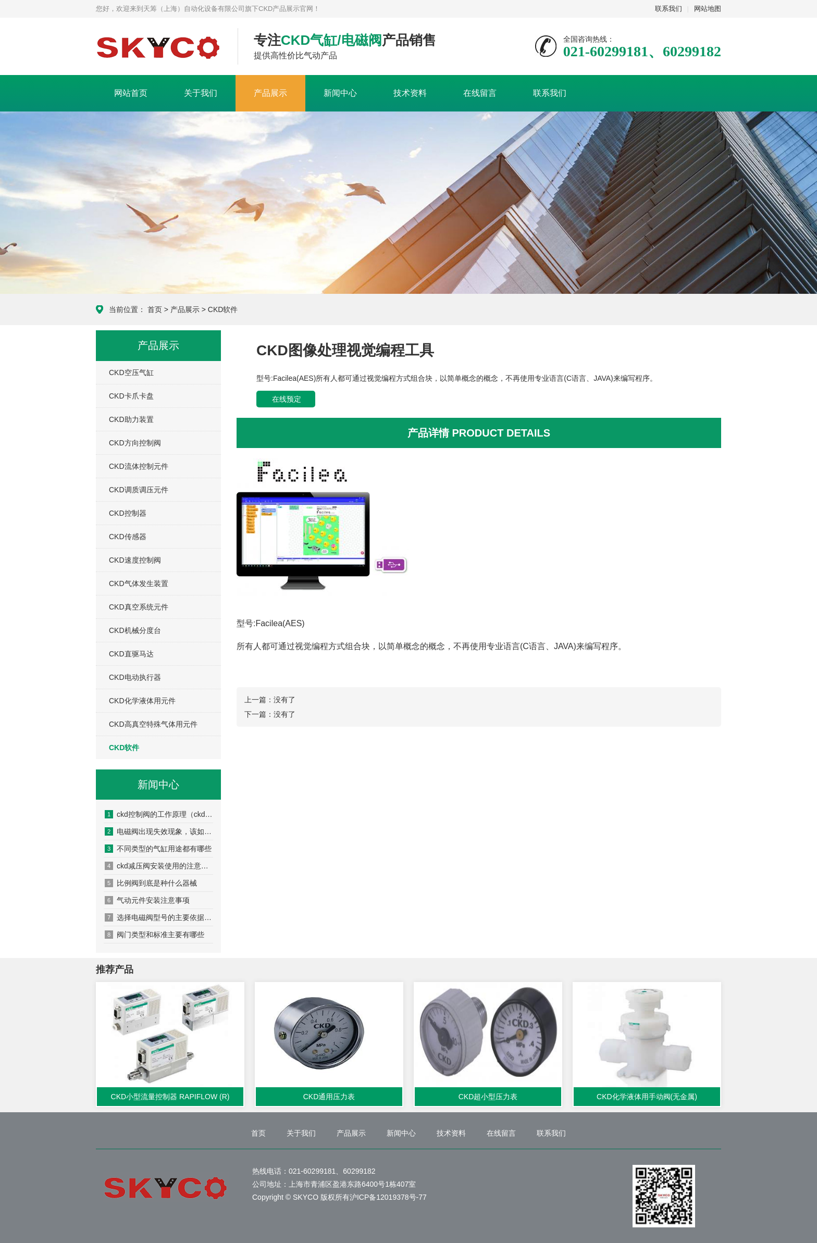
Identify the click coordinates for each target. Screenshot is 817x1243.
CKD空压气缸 (131, 372)
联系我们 (668, 9)
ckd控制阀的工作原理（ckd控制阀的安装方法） (159, 814)
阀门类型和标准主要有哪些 (154, 934)
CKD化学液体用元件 (142, 701)
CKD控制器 (127, 513)
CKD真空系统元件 (138, 607)
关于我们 (200, 93)
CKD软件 (223, 309)
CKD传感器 (127, 536)
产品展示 (270, 93)
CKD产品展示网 (159, 47)
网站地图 (707, 9)
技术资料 (410, 93)
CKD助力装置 (131, 419)
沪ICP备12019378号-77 (388, 1197)
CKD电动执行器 (135, 677)
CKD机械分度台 (135, 630)
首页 (154, 309)
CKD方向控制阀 (135, 443)
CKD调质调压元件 (138, 490)
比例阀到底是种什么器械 (151, 883)
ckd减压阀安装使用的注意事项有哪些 (159, 866)
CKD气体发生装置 (138, 583)
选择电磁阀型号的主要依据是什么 (159, 917)
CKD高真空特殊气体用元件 (153, 724)
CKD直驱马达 (131, 654)
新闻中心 (340, 93)
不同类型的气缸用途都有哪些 (158, 848)
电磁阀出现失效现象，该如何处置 (159, 831)
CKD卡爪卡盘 (131, 396)
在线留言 (480, 93)
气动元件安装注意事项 (147, 900)
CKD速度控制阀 (135, 560)
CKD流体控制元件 (138, 466)
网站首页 (130, 93)
